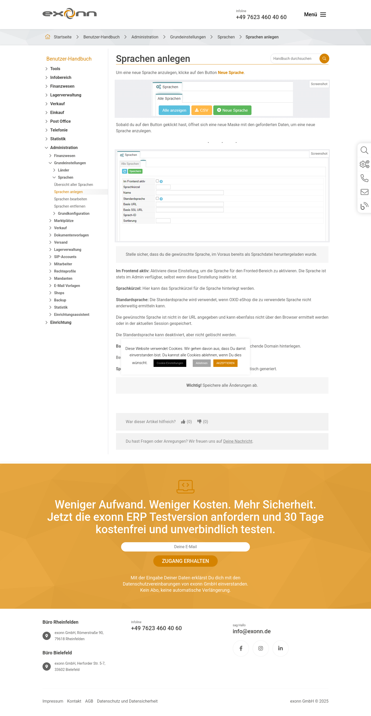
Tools (55, 68)
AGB (89, 701)
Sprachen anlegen (68, 192)
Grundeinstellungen (70, 163)
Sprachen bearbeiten (70, 199)
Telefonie (59, 130)
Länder (63, 170)
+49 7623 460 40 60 (156, 628)
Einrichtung (60, 322)
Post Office (60, 121)
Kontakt (74, 701)
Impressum (53, 701)
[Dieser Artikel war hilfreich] (183, 421)
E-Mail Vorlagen (67, 286)
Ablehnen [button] (202, 363)
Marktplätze (63, 221)
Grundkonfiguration (73, 213)
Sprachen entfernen (69, 206)
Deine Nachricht (237, 441)
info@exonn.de (252, 631)
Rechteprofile (65, 271)
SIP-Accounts (65, 257)
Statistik (58, 138)
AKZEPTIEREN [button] (225, 363)
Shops (59, 293)
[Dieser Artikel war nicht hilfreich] (199, 421)
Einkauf (57, 112)
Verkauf (57, 103)
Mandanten (63, 278)
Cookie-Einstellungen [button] (170, 363)
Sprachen (65, 177)
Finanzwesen (62, 86)
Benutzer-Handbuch (69, 59)
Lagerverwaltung (65, 95)
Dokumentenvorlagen (71, 235)
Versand (61, 242)
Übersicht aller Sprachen (73, 185)
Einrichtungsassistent (71, 314)
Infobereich (60, 77)
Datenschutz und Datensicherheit (127, 701)
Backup (60, 300)
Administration (64, 147)
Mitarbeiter (63, 264)
